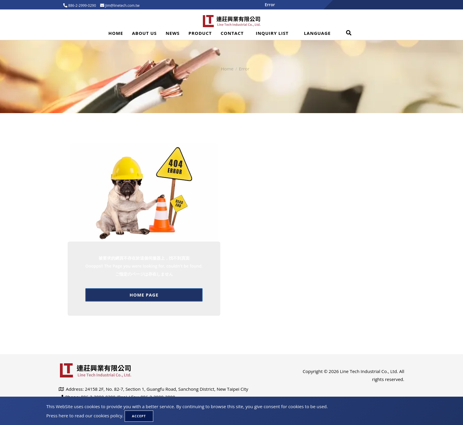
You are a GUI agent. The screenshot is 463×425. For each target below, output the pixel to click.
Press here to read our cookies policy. (84, 416)
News (173, 33)
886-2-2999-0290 (81, 5)
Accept (139, 416)
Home (115, 33)
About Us (144, 33)
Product (200, 33)
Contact (232, 33)
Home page (144, 295)
